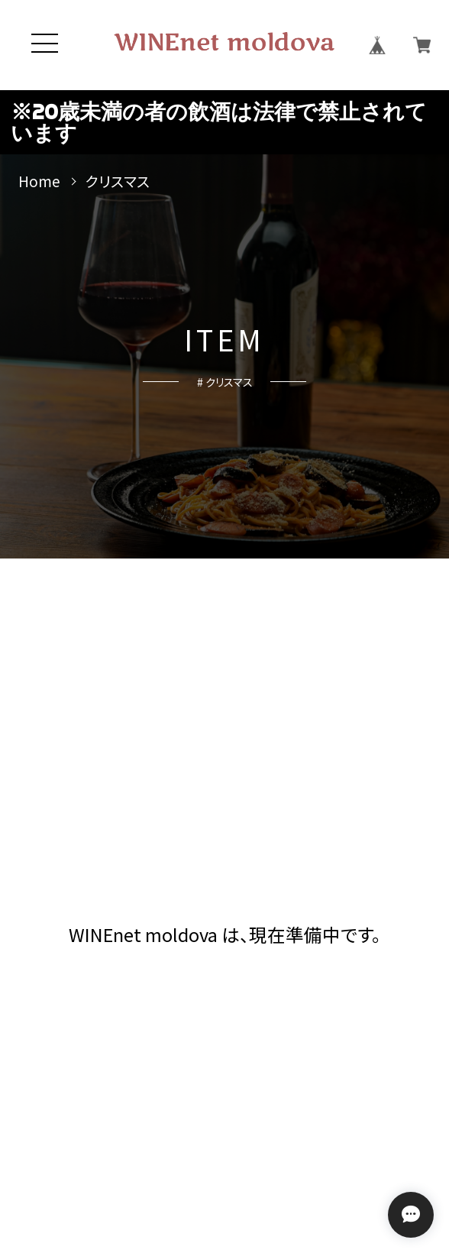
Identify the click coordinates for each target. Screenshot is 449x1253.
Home (39, 181)
